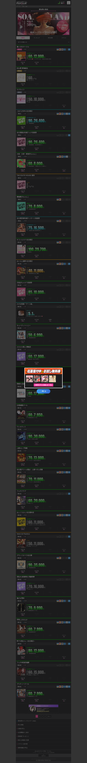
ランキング (37, 37)
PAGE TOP (43, 755)
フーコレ (18, 6)
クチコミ (64, 37)
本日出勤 (50, 37)
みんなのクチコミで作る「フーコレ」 (43, 751)
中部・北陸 (24, 6)
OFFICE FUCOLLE (45, 760)
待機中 (50, 320)
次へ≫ (49, 716)
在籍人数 (23, 63)
